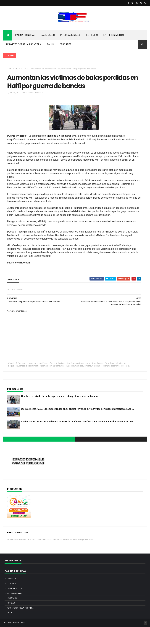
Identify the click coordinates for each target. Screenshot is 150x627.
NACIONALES (48, 35)
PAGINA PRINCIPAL (25, 35)
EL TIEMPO (92, 35)
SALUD (50, 44)
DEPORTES (65, 44)
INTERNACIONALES (70, 35)
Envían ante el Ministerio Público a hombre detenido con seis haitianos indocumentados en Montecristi (77, 421)
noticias (11, 603)
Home (10, 68)
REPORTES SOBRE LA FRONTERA (23, 44)
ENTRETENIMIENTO (113, 35)
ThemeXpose (19, 623)
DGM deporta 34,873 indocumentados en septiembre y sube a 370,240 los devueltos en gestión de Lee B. (77, 409)
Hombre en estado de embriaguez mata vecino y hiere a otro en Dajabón (60, 396)
